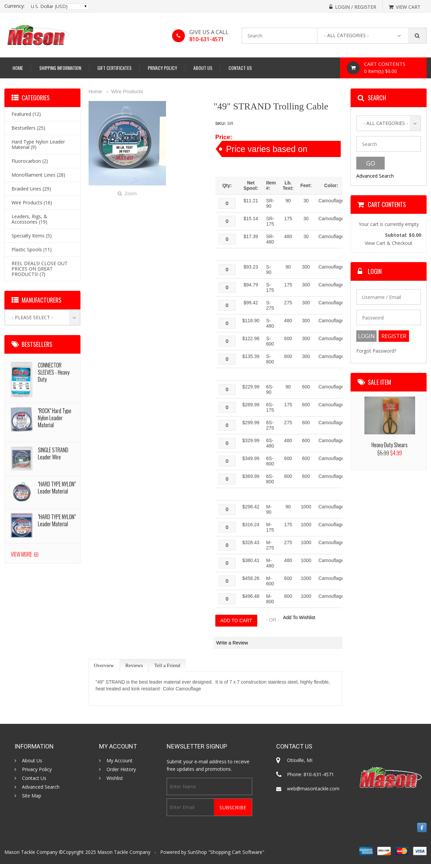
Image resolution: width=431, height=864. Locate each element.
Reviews (134, 665)
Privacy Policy (162, 67)
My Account (119, 760)
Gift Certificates (114, 67)
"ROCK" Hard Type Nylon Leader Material (54, 418)
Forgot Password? (376, 351)
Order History (121, 769)
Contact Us (240, 67)
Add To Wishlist (299, 617)
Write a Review (232, 642)
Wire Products (127, 91)
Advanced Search (375, 176)
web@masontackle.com (313, 788)
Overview (104, 665)
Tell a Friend (167, 665)
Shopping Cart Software (236, 852)
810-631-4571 (206, 39)
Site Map (31, 795)
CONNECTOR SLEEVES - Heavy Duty (53, 372)
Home (18, 67)
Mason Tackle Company (123, 852)
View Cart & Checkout (388, 243)
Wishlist (114, 778)
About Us (202, 67)
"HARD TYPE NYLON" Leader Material (57, 487)
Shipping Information (60, 67)
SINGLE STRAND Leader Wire (53, 453)
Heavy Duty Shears (390, 445)
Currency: (14, 6)
